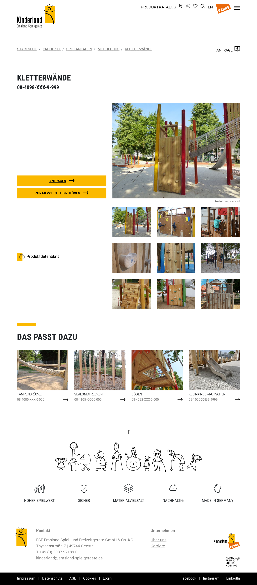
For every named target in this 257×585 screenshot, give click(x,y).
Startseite (27, 49)
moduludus (108, 49)
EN (210, 7)
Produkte (52, 49)
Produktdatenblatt (38, 257)
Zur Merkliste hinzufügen (57, 193)
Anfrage (228, 50)
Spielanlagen (79, 49)
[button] (120, 150)
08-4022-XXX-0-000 (145, 399)
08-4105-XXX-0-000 (88, 399)
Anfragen (57, 181)
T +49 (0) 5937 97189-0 (57, 552)
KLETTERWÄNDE (138, 49)
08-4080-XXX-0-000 (30, 399)
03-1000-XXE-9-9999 (203, 399)
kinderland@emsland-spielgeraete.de (69, 558)
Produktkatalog (158, 7)
